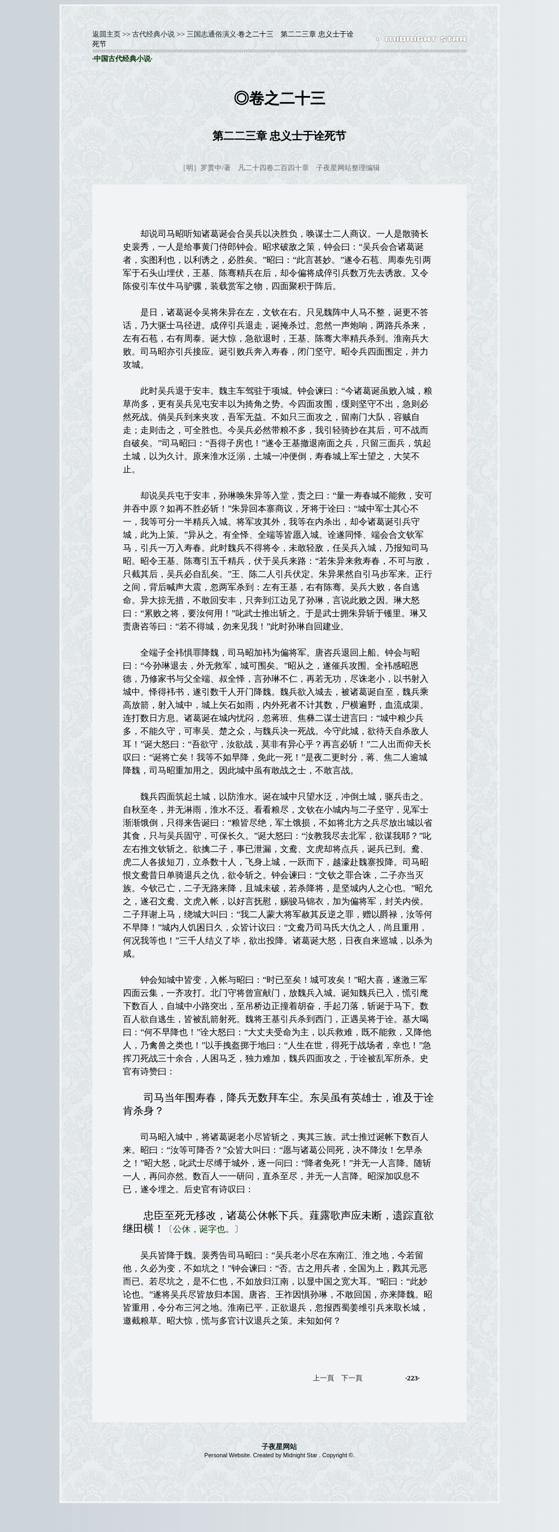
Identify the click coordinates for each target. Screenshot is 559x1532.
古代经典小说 (153, 34)
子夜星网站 (279, 1447)
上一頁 (323, 1378)
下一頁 (351, 1378)
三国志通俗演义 (211, 34)
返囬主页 (106, 34)
